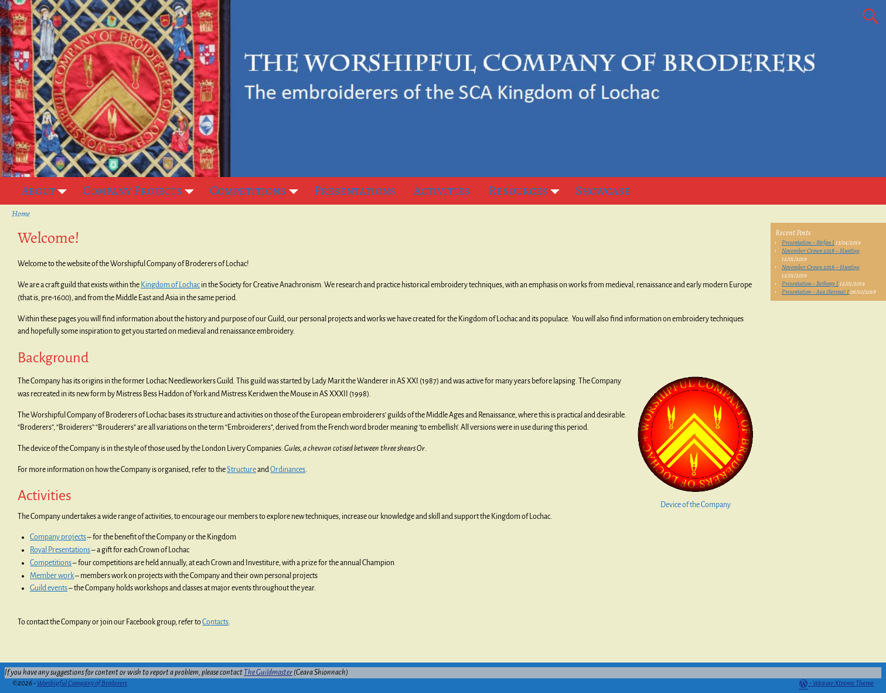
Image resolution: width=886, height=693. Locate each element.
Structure (241, 470)
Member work (52, 576)
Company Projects (142, 190)
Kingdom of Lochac (170, 285)
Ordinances (287, 470)
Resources (528, 190)
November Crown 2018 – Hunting (821, 250)
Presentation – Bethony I (810, 283)
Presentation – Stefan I (808, 242)
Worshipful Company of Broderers (82, 683)
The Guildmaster (268, 672)
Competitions (257, 190)
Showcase (603, 190)
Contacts (215, 622)
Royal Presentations (60, 550)
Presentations (355, 190)
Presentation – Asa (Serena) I (815, 291)
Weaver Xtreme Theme (843, 683)
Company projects (58, 537)
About (48, 190)
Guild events (48, 588)
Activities (442, 190)
